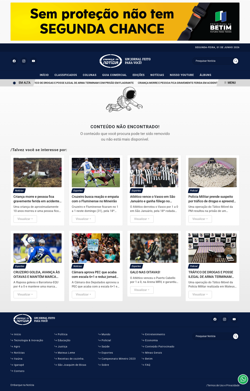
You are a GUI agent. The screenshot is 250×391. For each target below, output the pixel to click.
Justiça (60, 346)
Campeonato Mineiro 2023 (117, 358)
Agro (15, 346)
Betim (147, 358)
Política (61, 334)
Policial (104, 340)
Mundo (104, 334)
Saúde (104, 346)
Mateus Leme (64, 352)
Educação (62, 340)
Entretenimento (153, 334)
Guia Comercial (116, 75)
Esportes (105, 352)
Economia (150, 340)
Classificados (67, 75)
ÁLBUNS (205, 75)
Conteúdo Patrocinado (158, 346)
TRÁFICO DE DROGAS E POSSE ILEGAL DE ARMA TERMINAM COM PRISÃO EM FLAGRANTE (83, 82)
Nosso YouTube (183, 75)
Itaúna (17, 358)
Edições (140, 75)
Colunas (91, 75)
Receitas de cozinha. (69, 358)
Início (46, 75)
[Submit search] (235, 61)
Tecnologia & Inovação (27, 340)
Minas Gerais (152, 352)
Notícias (158, 75)
